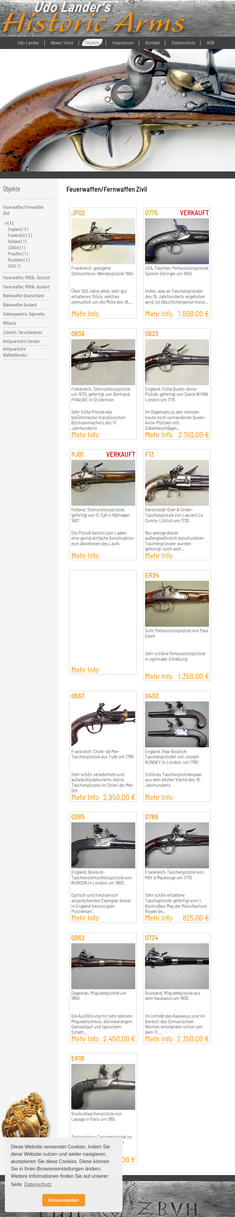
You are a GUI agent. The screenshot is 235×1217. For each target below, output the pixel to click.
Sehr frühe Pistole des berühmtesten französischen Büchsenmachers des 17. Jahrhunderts (98, 420)
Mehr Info (85, 313)
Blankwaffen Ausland (20, 304)
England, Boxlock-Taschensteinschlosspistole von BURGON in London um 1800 (101, 877)
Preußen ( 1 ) (18, 253)
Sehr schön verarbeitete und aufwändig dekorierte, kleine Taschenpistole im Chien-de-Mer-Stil (102, 782)
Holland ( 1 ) (17, 241)
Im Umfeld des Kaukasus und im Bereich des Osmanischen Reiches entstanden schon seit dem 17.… (175, 1024)
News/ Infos (62, 42)
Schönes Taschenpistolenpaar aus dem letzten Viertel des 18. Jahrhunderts (173, 780)
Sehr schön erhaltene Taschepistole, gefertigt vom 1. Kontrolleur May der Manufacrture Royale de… (176, 903)
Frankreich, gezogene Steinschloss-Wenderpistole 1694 (102, 270)
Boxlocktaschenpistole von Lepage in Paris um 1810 (96, 1116)
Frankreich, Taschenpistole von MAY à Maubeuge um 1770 (174, 874)
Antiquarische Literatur (21, 341)
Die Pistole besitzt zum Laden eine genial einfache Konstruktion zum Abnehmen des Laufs (102, 538)
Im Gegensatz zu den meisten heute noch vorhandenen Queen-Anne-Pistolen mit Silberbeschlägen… (175, 420)
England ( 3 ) (18, 229)
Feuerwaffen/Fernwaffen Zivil (23, 210)
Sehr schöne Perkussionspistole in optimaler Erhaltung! (175, 656)
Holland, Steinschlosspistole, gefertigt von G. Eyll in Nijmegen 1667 (100, 515)
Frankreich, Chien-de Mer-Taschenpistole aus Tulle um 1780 (102, 754)
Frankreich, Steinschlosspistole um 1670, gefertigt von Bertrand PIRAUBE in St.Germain (100, 394)
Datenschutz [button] (37, 1184)
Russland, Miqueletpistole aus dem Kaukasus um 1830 (172, 995)
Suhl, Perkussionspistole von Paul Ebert (176, 633)
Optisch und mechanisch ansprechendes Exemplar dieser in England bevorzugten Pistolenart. (101, 903)
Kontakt (152, 42)
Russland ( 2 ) (18, 259)
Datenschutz (183, 42)
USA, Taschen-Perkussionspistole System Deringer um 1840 (176, 270)
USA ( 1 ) (14, 266)
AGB (210, 42)
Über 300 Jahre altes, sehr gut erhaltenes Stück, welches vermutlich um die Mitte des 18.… (101, 296)
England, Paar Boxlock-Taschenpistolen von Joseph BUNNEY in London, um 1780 (172, 757)
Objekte (92, 42)
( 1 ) (10, 223)
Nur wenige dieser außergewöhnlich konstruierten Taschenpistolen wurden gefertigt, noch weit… (174, 541)
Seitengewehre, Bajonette (23, 314)
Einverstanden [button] (63, 1200)
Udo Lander (28, 42)
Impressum (123, 42)
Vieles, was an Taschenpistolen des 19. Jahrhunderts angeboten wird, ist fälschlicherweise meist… (176, 296)
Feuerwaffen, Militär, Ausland (26, 286)
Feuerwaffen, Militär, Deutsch (26, 277)
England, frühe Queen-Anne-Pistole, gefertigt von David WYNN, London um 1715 (177, 394)
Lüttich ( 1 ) (16, 247)
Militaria (9, 323)
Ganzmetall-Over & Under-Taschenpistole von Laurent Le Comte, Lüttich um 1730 (174, 515)
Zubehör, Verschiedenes (22, 332)
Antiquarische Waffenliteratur (15, 352)
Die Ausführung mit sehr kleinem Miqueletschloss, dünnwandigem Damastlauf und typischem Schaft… (101, 1024)
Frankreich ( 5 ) (20, 235)
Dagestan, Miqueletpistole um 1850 (98, 995)
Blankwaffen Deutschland (23, 295)
